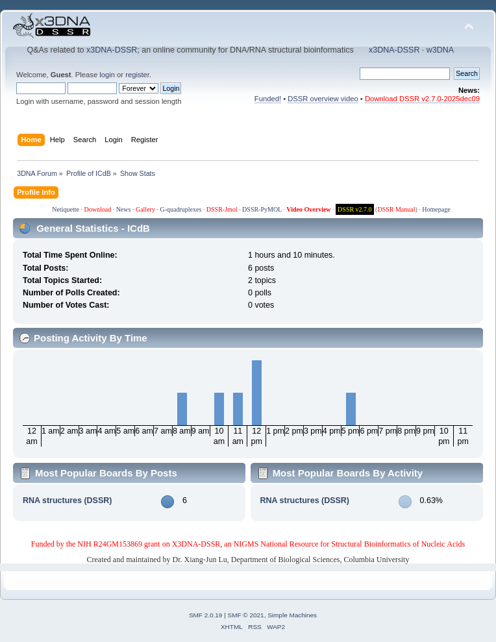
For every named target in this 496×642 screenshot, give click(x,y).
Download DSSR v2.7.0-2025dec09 (422, 99)
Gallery (145, 209)
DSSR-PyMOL (262, 209)
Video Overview (308, 209)
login (107, 75)
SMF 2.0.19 (206, 615)
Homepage (436, 209)
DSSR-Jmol (222, 209)
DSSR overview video (323, 99)
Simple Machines (292, 615)
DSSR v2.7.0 (355, 209)
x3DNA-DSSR (111, 50)
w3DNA (440, 50)
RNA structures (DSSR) (67, 500)
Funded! (267, 99)
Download (97, 209)
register (137, 75)
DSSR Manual (396, 209)
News (123, 209)
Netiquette (65, 209)
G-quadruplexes (180, 209)
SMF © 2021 (246, 615)
